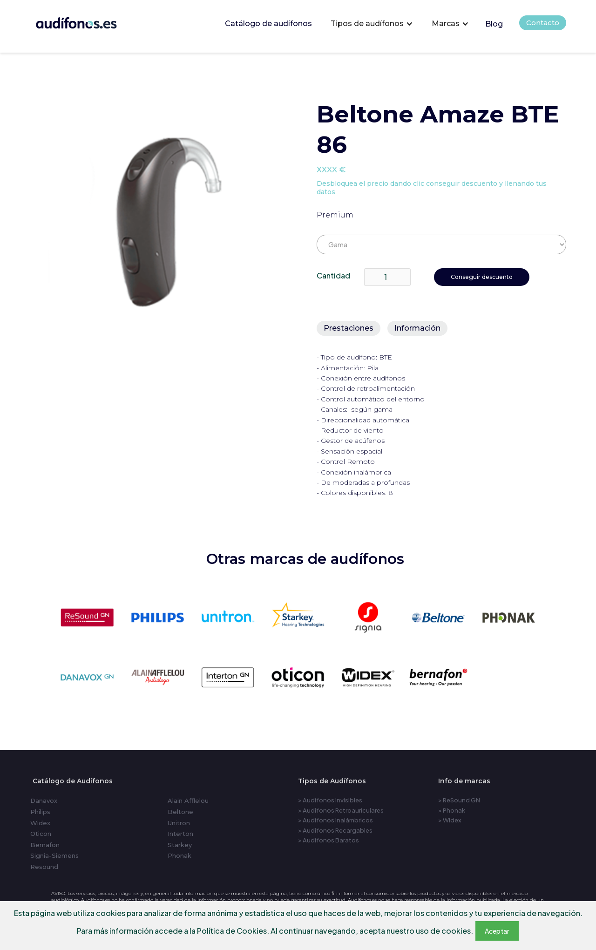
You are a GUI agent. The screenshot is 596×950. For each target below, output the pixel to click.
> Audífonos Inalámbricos (335, 820)
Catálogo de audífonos (268, 23)
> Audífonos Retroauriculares (341, 810)
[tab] (348, 328)
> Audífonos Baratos (328, 840)
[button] (371, 23)
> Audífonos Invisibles (330, 800)
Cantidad (333, 275)
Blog (494, 24)
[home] (89, 20)
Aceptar (497, 931)
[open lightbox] (160, 217)
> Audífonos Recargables (335, 830)
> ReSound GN (459, 800)
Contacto (542, 22)
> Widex (449, 820)
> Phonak (451, 810)
